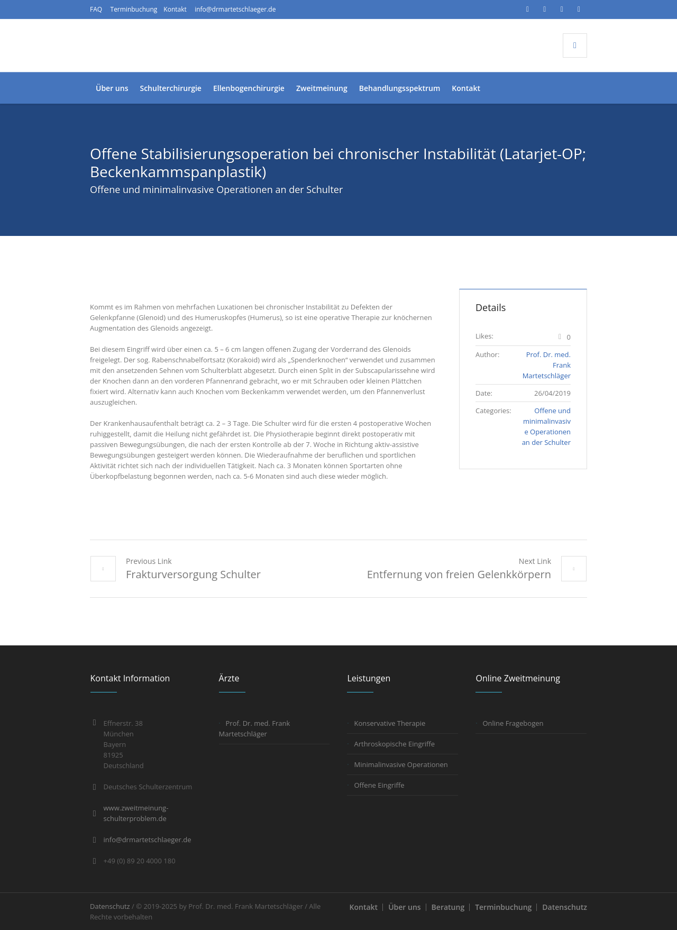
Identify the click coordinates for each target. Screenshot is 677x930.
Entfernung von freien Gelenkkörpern (459, 574)
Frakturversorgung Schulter (193, 574)
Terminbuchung (134, 9)
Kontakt (174, 9)
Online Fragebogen (512, 723)
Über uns (404, 907)
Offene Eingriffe (379, 785)
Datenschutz (564, 907)
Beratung (448, 907)
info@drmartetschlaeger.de (235, 9)
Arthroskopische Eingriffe (394, 744)
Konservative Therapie (389, 723)
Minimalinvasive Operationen (400, 764)
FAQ (96, 9)
